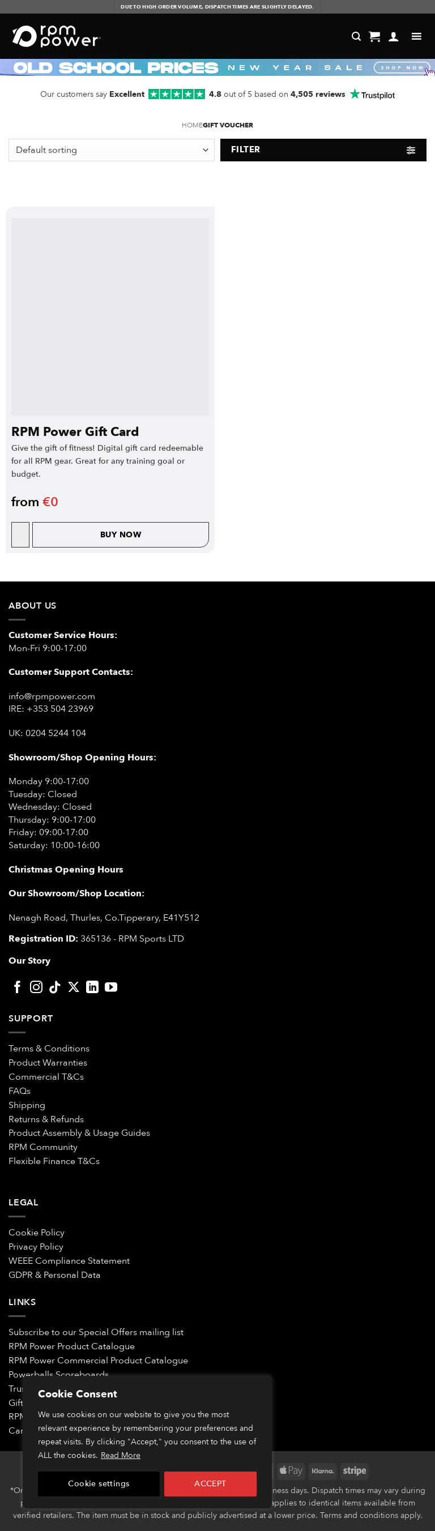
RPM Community (43, 1147)
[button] (374, 36)
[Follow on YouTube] (111, 988)
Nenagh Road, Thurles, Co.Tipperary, (84, 918)
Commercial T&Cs (46, 1077)
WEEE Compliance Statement (69, 1261)
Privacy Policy (35, 1247)
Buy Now (120, 534)
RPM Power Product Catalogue (71, 1346)
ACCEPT (210, 1483)
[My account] (393, 36)
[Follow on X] (73, 988)
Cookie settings (98, 1483)
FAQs (19, 1091)
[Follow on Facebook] (17, 988)
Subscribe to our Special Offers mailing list (96, 1332)
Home (192, 125)
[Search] (356, 36)
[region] (147, 1442)
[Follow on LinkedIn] (92, 988)
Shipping (26, 1105)
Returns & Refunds (46, 1119)
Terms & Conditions (50, 1048)
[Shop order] (111, 150)
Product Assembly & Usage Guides (79, 1133)
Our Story (29, 961)
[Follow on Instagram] (36, 988)
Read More (120, 1455)
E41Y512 (181, 918)
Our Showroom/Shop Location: (76, 893)
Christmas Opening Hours (65, 869)
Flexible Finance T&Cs (54, 1161)
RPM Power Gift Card (75, 432)
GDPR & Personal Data (54, 1275)
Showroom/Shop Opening (67, 757)
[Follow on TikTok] (55, 988)
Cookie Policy (36, 1232)
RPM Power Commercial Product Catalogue (98, 1360)
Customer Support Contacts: (70, 672)
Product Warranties (47, 1063)
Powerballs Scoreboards (58, 1375)
